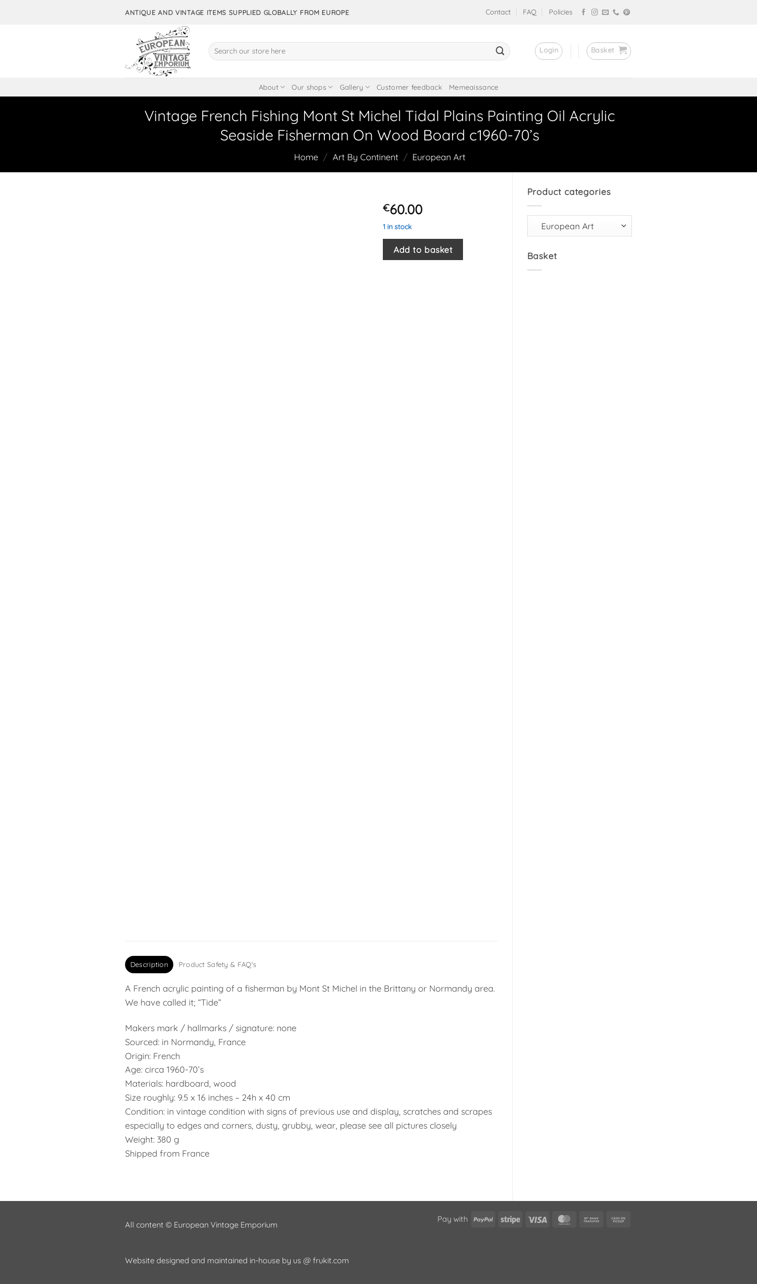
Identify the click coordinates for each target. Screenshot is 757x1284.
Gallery (355, 87)
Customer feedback (409, 87)
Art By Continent (365, 157)
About (272, 87)
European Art (438, 157)
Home (306, 157)
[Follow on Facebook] (583, 12)
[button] (548, 51)
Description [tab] (149, 964)
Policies (561, 12)
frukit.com (331, 1260)
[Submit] (500, 51)
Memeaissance (473, 87)
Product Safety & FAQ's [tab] (217, 964)
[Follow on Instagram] (594, 12)
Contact (498, 12)
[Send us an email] (605, 12)
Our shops (312, 87)
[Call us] (616, 12)
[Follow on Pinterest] (626, 12)
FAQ (529, 12)
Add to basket (422, 249)
